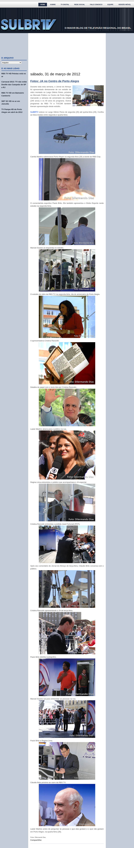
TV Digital (65, 4)
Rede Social (79, 4)
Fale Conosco (96, 4)
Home (42, 4)
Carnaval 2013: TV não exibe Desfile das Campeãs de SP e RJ (14, 84)
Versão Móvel (124, 4)
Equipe (110, 4)
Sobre (53, 4)
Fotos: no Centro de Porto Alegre (54, 81)
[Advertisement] (14, 43)
